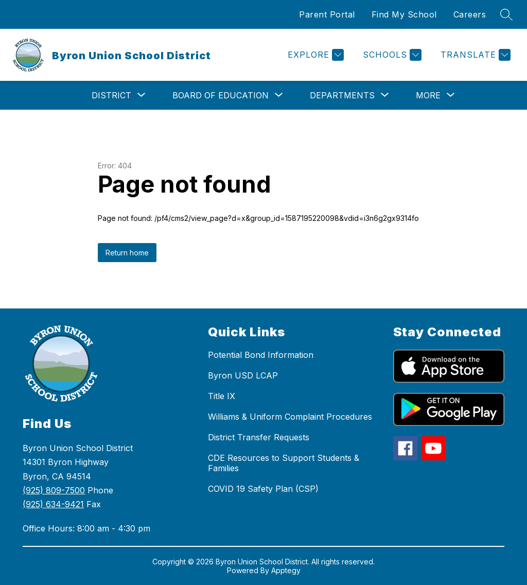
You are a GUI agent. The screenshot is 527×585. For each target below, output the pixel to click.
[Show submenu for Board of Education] (220, 95)
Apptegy (286, 570)
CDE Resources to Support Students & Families (283, 463)
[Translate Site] (474, 54)
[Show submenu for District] (111, 95)
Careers (469, 14)
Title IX (221, 396)
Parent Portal (327, 14)
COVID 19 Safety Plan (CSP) (263, 489)
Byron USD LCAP (243, 375)
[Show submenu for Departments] (342, 95)
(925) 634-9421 (53, 504)
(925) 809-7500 (54, 490)
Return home (127, 252)
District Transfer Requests (258, 437)
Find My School (404, 14)
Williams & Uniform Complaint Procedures (290, 416)
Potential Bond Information (260, 355)
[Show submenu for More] (428, 95)
